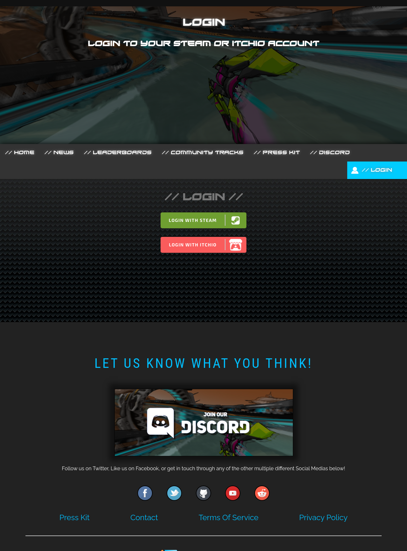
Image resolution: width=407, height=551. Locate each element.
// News (59, 152)
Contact (144, 517)
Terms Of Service (229, 517)
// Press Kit (277, 152)
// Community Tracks (203, 152)
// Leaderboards (118, 152)
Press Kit (74, 517)
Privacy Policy (323, 517)
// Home (19, 152)
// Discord (330, 152)
